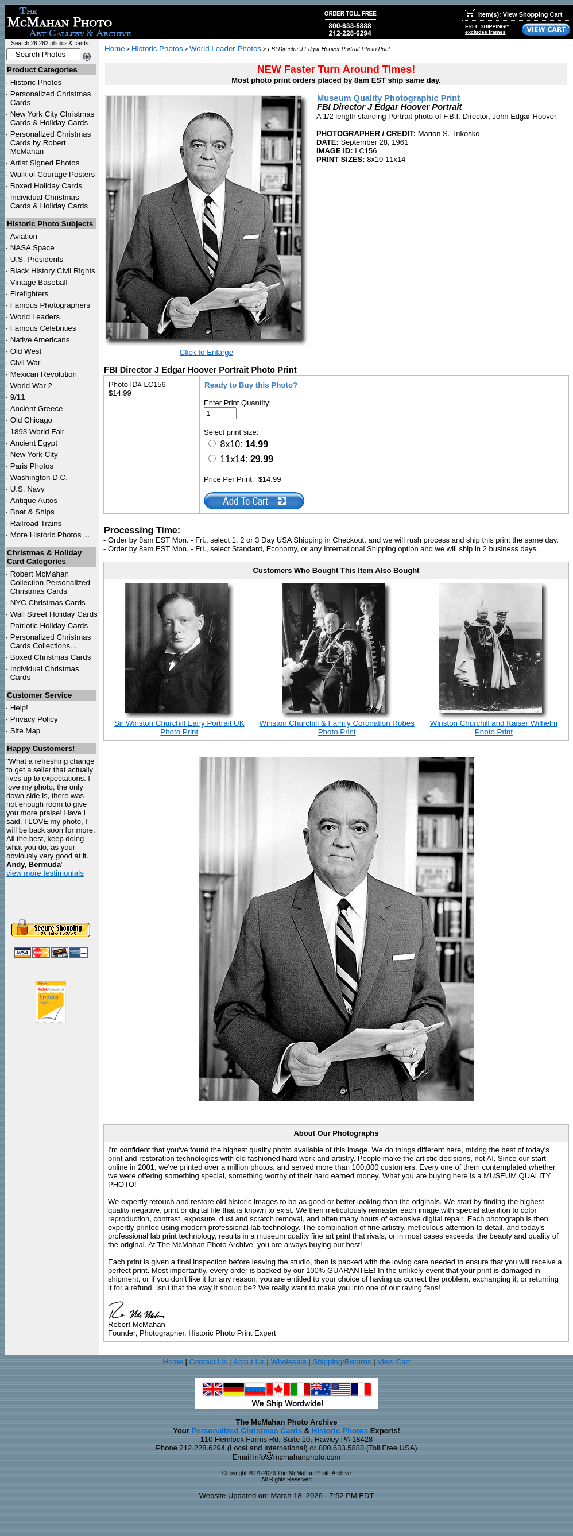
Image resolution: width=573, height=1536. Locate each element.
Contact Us (208, 1361)
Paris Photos (32, 466)
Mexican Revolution (43, 374)
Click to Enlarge (206, 352)
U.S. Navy (27, 489)
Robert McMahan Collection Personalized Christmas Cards (50, 582)
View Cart (394, 1361)
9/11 (17, 397)
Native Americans (40, 339)
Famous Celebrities (43, 328)
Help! (19, 707)
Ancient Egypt (33, 443)
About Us (249, 1361)
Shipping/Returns (341, 1361)
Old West (26, 351)
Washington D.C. (39, 477)
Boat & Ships (32, 512)
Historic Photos (36, 82)
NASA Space (32, 247)
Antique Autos (33, 500)
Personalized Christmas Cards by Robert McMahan (50, 143)
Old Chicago (31, 420)
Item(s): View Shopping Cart (513, 14)
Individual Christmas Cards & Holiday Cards (49, 201)
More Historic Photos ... (50, 535)
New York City (34, 454)
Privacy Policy (34, 719)
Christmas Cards (48, 602)
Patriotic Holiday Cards (49, 625)
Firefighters (29, 293)
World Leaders (35, 316)
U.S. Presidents (37, 259)
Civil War (25, 362)
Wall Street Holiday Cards (54, 614)
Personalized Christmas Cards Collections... (50, 641)
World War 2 (31, 385)
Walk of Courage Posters (52, 174)
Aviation (23, 236)
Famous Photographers (50, 305)
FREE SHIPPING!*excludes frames (487, 29)
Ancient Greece (36, 408)
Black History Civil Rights (52, 270)
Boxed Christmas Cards (50, 657)
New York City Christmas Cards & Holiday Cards (52, 118)
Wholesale (288, 1361)
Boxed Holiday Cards (46, 185)
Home (114, 48)
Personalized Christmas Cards (246, 1430)
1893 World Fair (37, 431)
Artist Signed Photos (45, 162)
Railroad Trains (36, 523)
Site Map (25, 730)
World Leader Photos (225, 48)
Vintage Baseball (39, 282)
